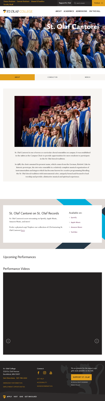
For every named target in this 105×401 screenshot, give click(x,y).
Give (21, 397)
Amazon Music (76, 227)
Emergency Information (12, 383)
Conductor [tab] (56, 77)
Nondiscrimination (44, 386)
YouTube (74, 232)
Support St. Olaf (81, 377)
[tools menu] (98, 3)
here (23, 230)
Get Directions (9, 378)
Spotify (74, 217)
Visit (16, 397)
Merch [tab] (91, 77)
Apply (9, 397)
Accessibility (42, 382)
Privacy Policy (75, 385)
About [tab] (21, 77)
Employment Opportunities (14, 387)
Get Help (40, 379)
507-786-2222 (21, 378)
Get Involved (31, 397)
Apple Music (76, 222)
